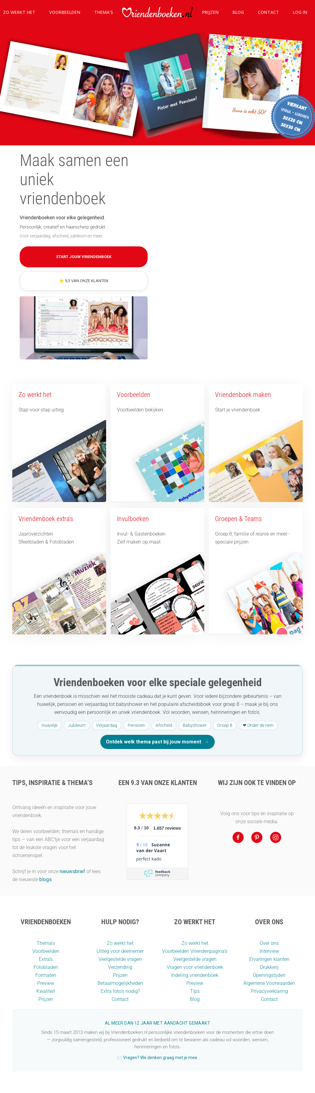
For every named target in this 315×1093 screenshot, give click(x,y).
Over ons (269, 943)
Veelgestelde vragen (120, 959)
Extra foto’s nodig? (120, 991)
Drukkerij (269, 967)
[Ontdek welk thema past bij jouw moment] (157, 710)
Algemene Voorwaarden (269, 983)
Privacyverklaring (269, 991)
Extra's (46, 959)
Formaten (45, 975)
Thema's (103, 12)
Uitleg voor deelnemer (120, 951)
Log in (300, 12)
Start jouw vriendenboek (83, 256)
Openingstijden (269, 975)
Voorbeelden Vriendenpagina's (194, 951)
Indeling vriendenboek (194, 975)
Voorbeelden (64, 12)
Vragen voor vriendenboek (195, 967)
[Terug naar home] (157, 12)
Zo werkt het (120, 943)
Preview (45, 983)
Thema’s (46, 943)
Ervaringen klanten (269, 959)
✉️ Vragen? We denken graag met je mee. (157, 1057)
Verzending (120, 967)
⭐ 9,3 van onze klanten (83, 280)
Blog (238, 12)
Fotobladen (46, 967)
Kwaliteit (45, 991)
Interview (269, 951)
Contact (268, 12)
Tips (195, 991)
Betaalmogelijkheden (120, 983)
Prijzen (210, 12)
